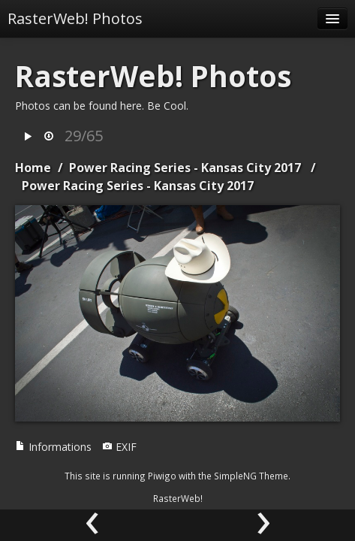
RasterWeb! (178, 498)
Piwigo (162, 476)
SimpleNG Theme (251, 476)
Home (33, 167)
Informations (53, 447)
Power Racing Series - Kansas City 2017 (185, 167)
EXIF (119, 447)
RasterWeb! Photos (75, 18)
